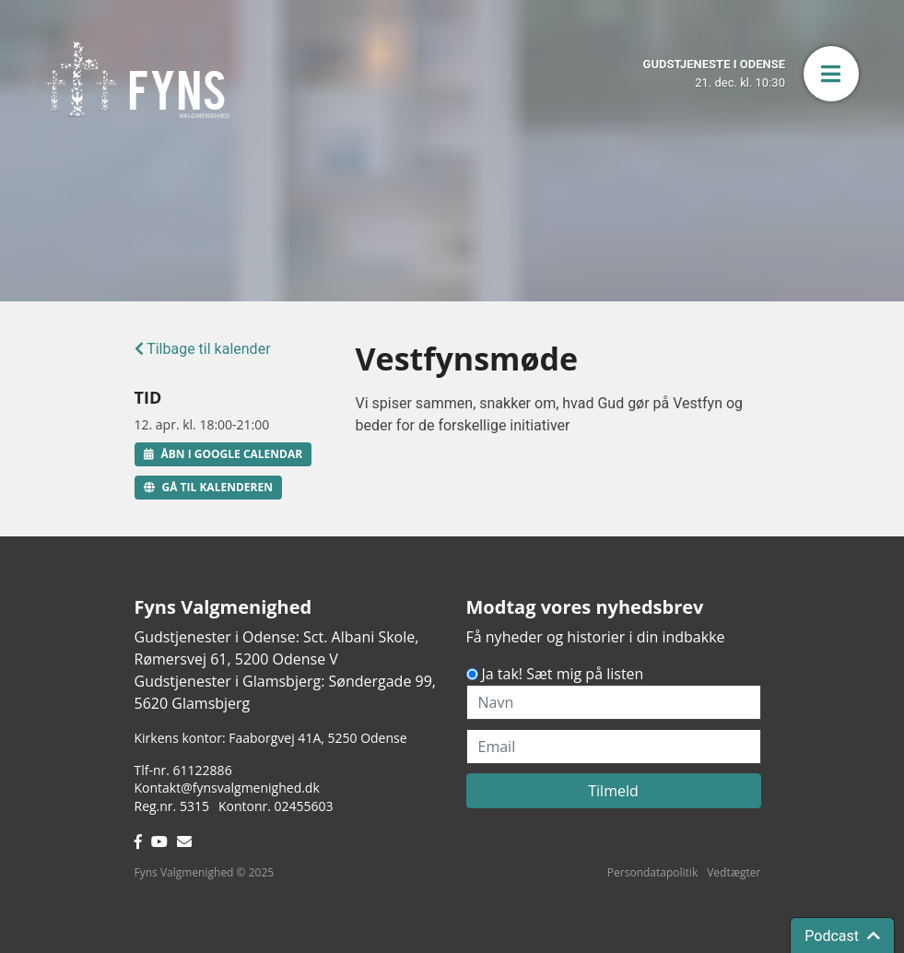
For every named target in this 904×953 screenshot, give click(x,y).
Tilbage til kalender (203, 349)
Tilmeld (613, 791)
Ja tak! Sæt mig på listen (563, 674)
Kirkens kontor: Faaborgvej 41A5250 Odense (271, 738)
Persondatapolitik (652, 872)
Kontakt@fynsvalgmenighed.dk (227, 787)
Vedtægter (733, 872)
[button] (831, 73)
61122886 (202, 770)
